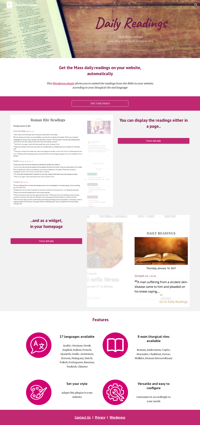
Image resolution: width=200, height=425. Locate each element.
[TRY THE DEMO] (100, 103)
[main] (130, 22)
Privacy (100, 417)
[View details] (153, 141)
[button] (196, 5)
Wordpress (117, 417)
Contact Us (83, 417)
